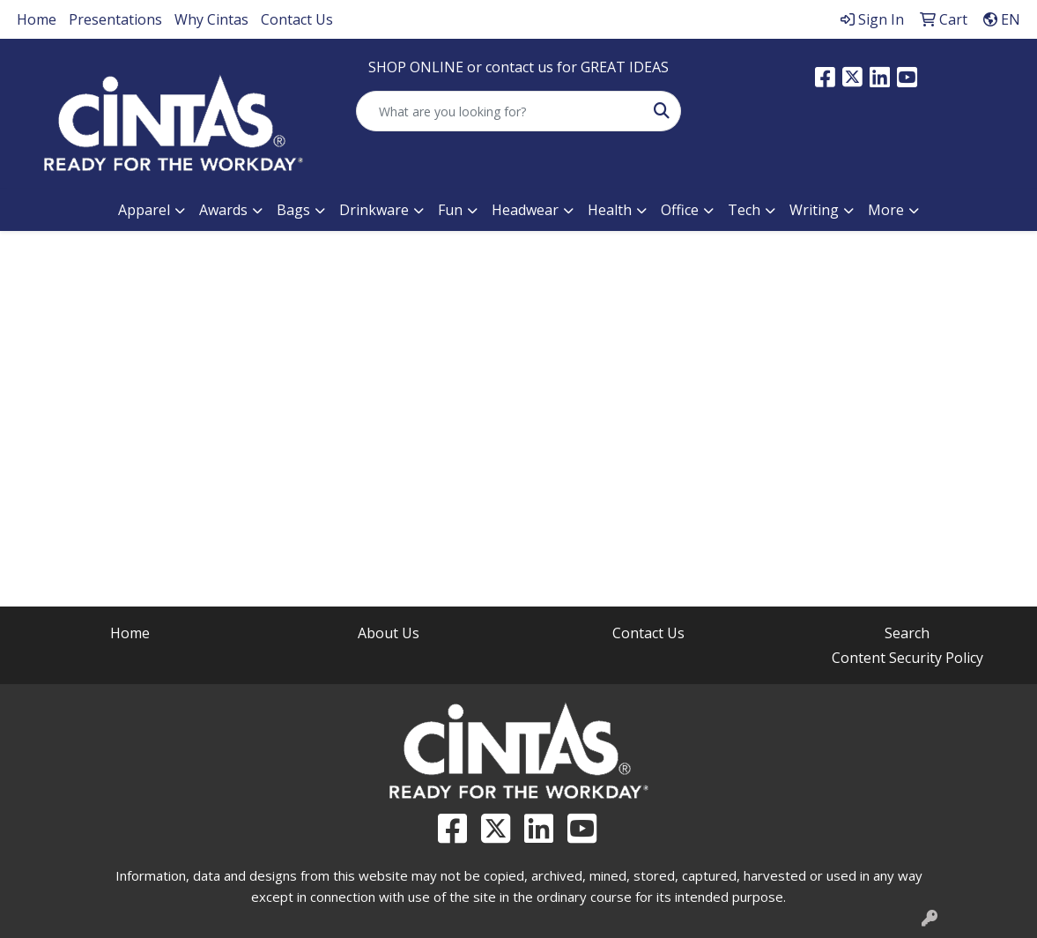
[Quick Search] (499, 111)
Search (907, 633)
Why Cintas (211, 19)
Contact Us (297, 19)
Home (36, 19)
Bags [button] (293, 210)
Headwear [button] (525, 210)
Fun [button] (450, 210)
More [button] (886, 210)
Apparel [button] (144, 210)
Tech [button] (744, 210)
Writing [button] (814, 210)
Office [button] (680, 210)
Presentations (115, 19)
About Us (388, 633)
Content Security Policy (907, 657)
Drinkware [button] (374, 210)
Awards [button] (223, 210)
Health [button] (610, 210)
